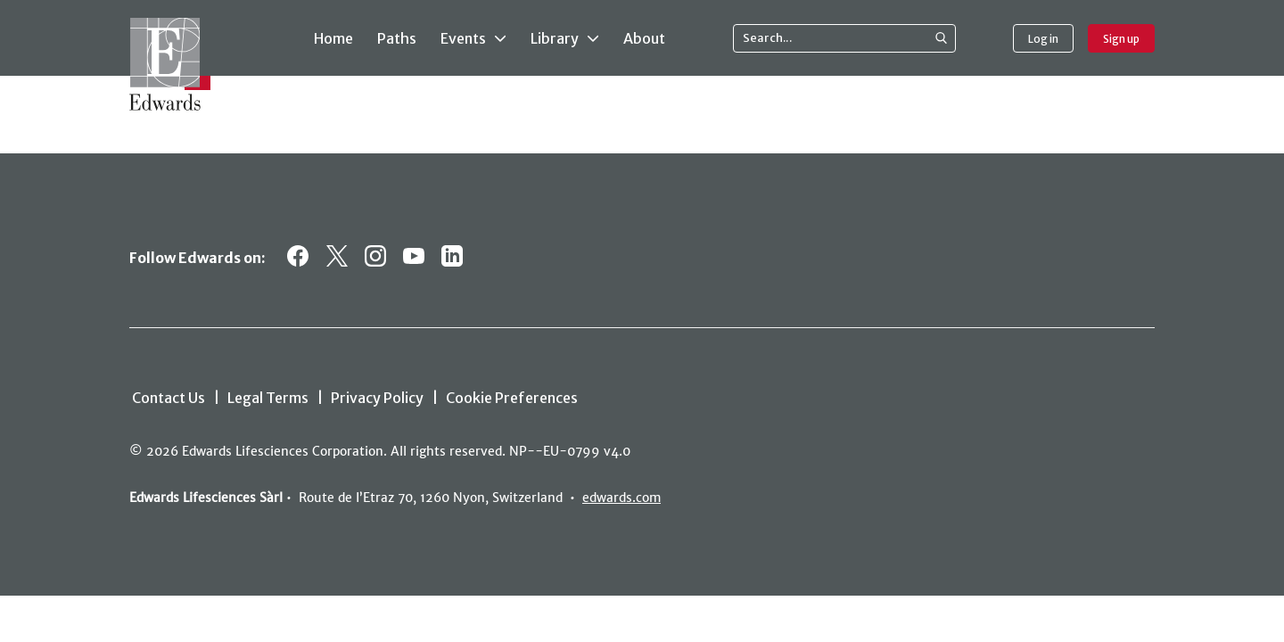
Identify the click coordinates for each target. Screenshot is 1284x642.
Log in (1043, 38)
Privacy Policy (377, 398)
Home (333, 38)
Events (473, 37)
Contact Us (168, 398)
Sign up (1121, 38)
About (644, 38)
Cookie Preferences (512, 398)
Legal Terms (268, 398)
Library (565, 37)
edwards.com (621, 498)
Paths (396, 38)
